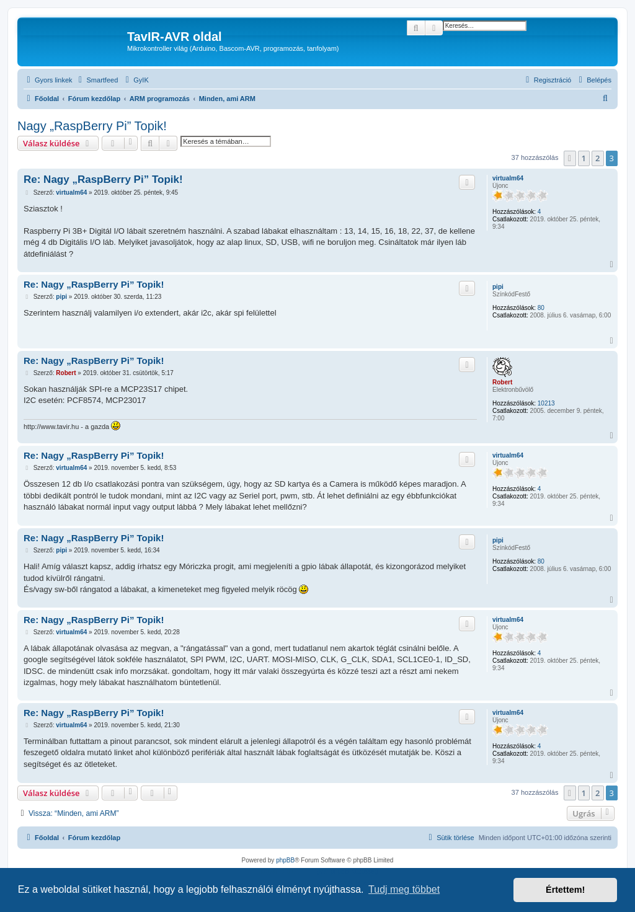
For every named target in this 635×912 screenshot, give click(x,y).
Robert (502, 382)
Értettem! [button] (565, 890)
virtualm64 (507, 178)
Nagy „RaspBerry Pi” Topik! (92, 126)
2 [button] (597, 158)
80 (541, 307)
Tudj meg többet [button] (404, 889)
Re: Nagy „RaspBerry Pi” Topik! (103, 179)
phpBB (285, 860)
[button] (570, 158)
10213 (546, 403)
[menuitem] (97, 80)
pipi (498, 286)
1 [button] (584, 158)
